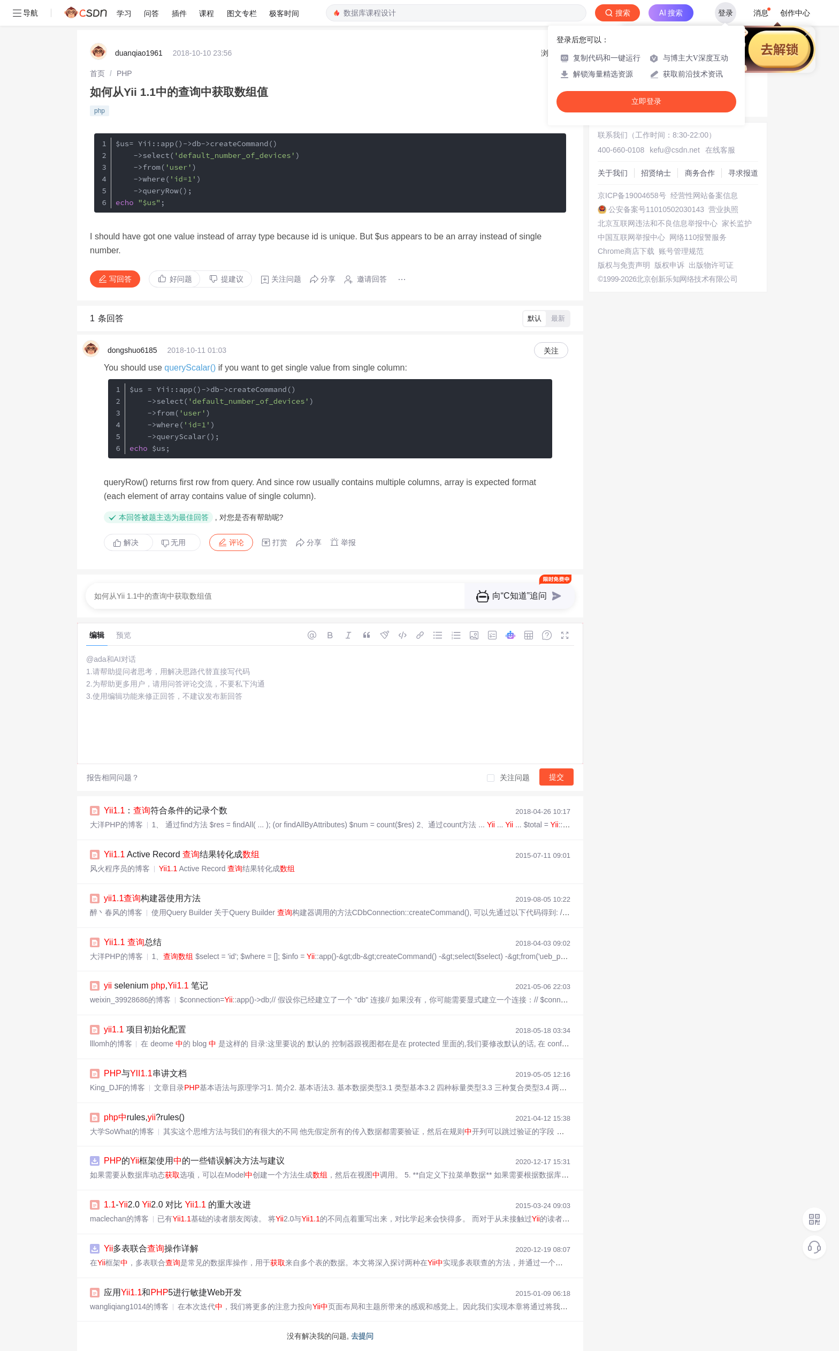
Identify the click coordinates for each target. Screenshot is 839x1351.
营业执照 (723, 209)
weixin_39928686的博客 (130, 999)
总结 (133, 942)
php (99, 111)
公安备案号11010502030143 (656, 209)
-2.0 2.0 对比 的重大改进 (177, 1204)
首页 (97, 73)
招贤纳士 (656, 173)
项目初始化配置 (145, 1029)
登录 (725, 13)
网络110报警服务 (698, 237)
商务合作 (700, 173)
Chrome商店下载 (626, 251)
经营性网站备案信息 (704, 195)
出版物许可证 (711, 265)
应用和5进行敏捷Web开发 (173, 1292)
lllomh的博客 (111, 1043)
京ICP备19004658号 (632, 195)
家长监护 (737, 223)
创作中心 (795, 13)
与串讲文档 (145, 1073)
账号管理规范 (681, 251)
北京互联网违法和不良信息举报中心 (658, 223)
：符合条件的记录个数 (165, 810)
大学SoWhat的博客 (122, 1131)
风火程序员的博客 (120, 868)
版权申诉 (669, 265)
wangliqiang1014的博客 (129, 1306)
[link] (97, 73)
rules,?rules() (144, 1117)
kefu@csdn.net (675, 150)
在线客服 (720, 150)
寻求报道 (743, 173)
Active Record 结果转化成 (182, 854)
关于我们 (613, 173)
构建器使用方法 (152, 898)
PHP (124, 73)
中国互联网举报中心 (631, 237)
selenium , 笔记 (156, 985)
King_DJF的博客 (117, 1087)
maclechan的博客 (119, 1218)
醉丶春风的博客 (116, 912)
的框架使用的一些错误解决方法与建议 (194, 1160)
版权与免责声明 (624, 265)
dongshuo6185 (132, 350)
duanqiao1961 (139, 53)
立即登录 (646, 101)
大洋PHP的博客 (116, 824)
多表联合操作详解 (151, 1248)
